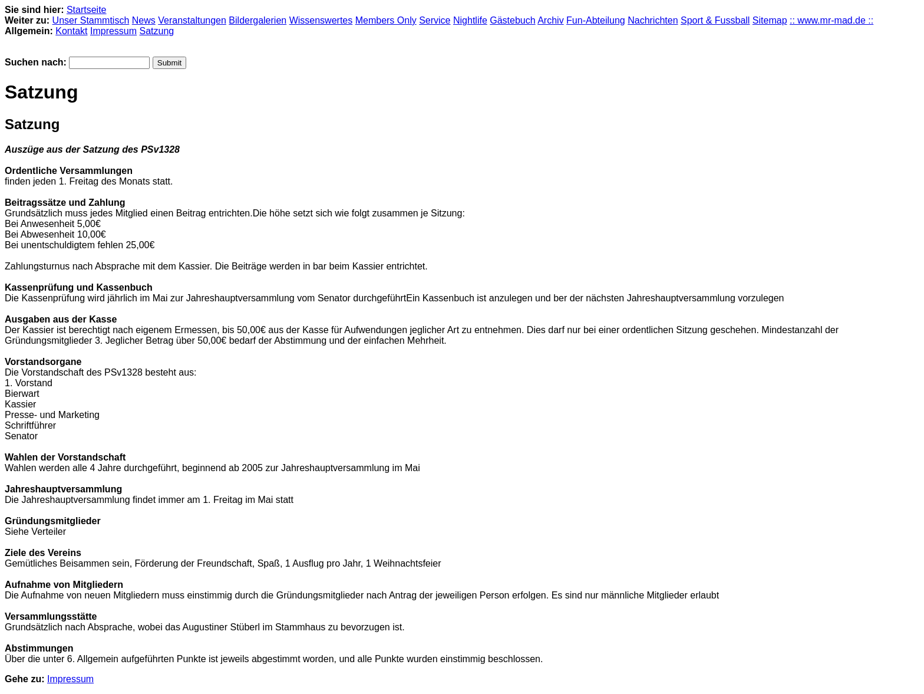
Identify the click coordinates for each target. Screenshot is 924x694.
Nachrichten (653, 20)
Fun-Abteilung (595, 20)
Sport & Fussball (715, 20)
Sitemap (770, 20)
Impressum (113, 31)
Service (434, 20)
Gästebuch (512, 20)
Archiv (550, 20)
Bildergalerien (257, 20)
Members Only (386, 20)
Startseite (87, 10)
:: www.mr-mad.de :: (831, 20)
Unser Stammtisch (91, 20)
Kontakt (71, 31)
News (144, 20)
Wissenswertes (321, 20)
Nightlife (470, 20)
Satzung (157, 31)
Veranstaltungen (192, 20)
